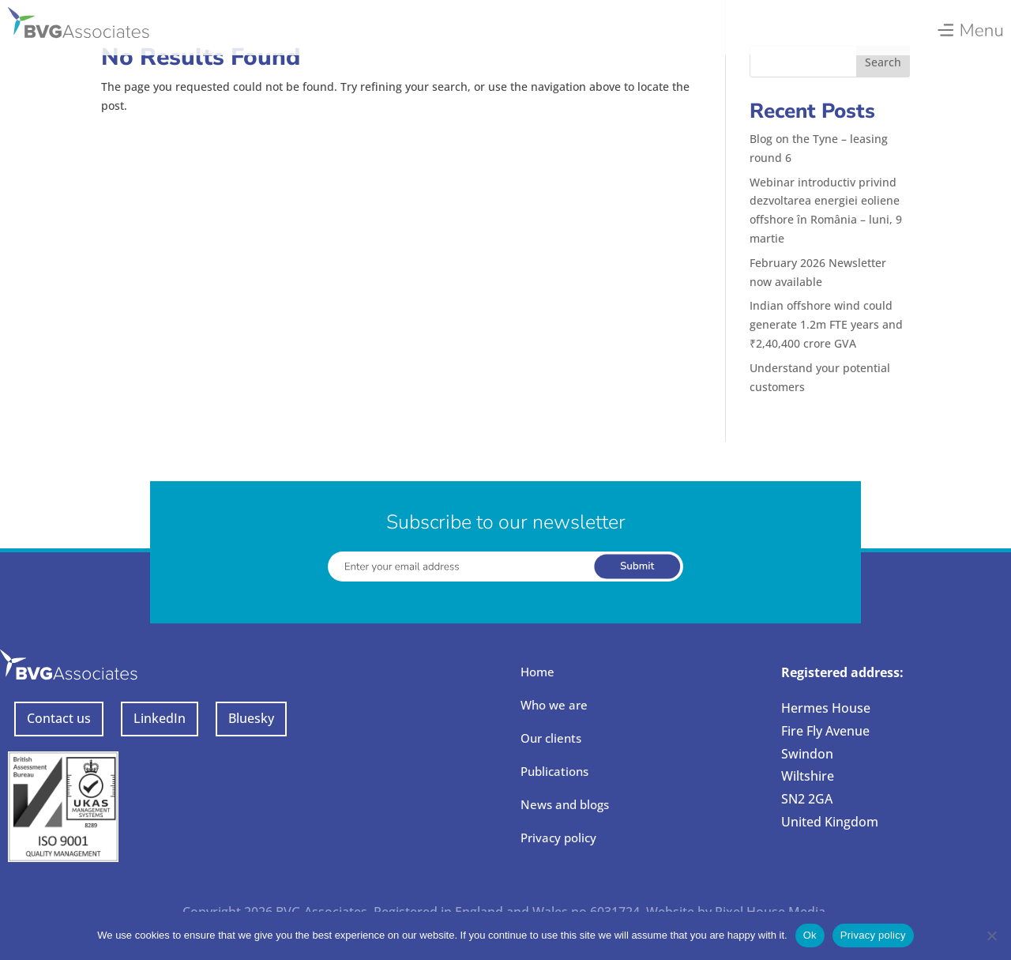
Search (883, 62)
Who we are (554, 705)
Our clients (551, 738)
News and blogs (565, 804)
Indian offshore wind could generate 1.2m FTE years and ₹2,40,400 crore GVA (826, 324)
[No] (991, 935)
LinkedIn (159, 718)
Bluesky (251, 718)
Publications (554, 771)
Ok (810, 935)
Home (537, 672)
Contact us (59, 718)
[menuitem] (969, 26)
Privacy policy (558, 837)
